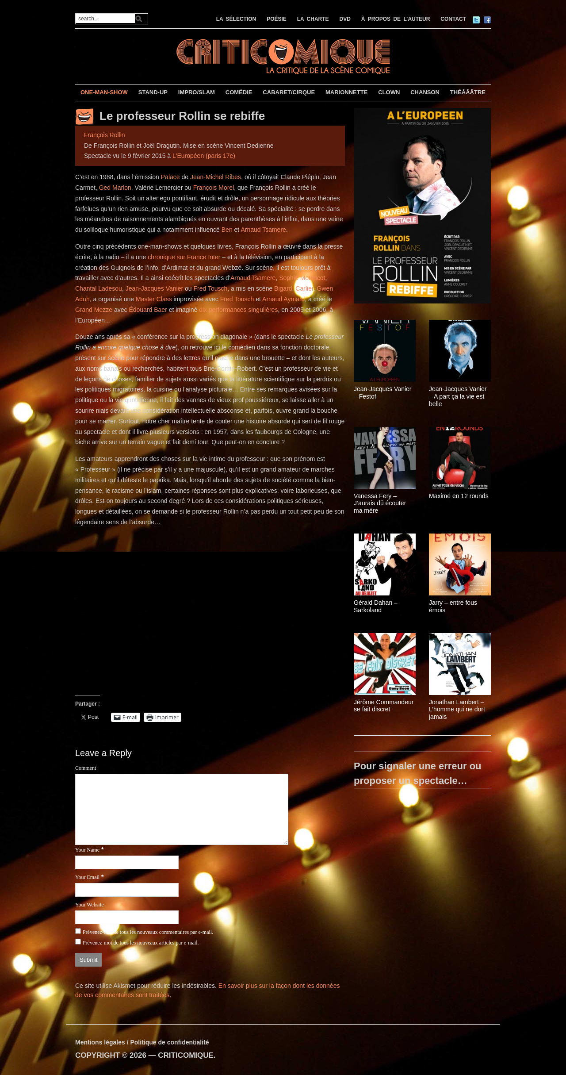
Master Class (154, 299)
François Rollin (104, 134)
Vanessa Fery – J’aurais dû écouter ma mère (380, 503)
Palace (170, 176)
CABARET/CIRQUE (289, 92)
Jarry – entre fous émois (453, 606)
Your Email (87, 877)
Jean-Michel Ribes (215, 176)
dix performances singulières (238, 309)
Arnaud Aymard (283, 299)
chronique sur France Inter (184, 257)
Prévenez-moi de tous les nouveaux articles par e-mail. (141, 943)
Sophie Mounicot (302, 277)
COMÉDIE (239, 92)
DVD (345, 19)
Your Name (87, 850)
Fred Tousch (211, 288)
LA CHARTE (313, 19)
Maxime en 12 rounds (459, 495)
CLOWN (389, 92)
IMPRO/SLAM (196, 92)
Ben (227, 229)
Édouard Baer (148, 309)
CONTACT (453, 19)
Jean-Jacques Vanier (154, 288)
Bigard (283, 288)
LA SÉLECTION (236, 19)
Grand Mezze (93, 309)
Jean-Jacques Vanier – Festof (382, 392)
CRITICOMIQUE (186, 1055)
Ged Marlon (115, 187)
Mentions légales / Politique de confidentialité (142, 1042)
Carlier (304, 288)
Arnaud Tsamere (263, 229)
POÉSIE (277, 19)
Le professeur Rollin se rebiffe (182, 116)
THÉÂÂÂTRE (468, 92)
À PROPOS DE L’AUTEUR (395, 19)
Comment (85, 768)
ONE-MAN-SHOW (104, 92)
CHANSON (425, 92)
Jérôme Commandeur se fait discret (383, 706)
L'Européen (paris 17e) (203, 155)
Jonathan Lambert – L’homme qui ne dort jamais (457, 710)
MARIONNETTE (346, 92)
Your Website (89, 905)
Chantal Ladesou (98, 288)
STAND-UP (153, 92)
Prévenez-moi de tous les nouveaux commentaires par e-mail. (148, 932)
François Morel (213, 187)
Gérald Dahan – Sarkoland (376, 606)
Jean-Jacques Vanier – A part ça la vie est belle (457, 396)
